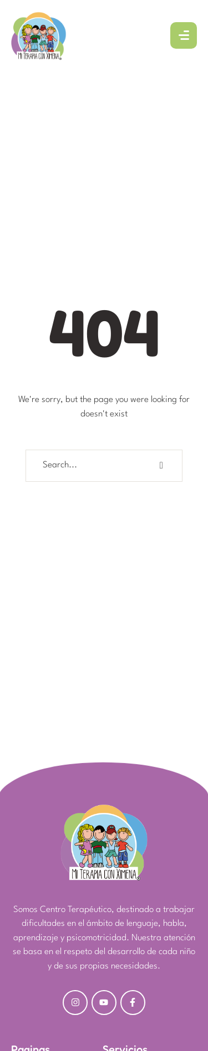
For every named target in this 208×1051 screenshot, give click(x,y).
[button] (175, 999)
